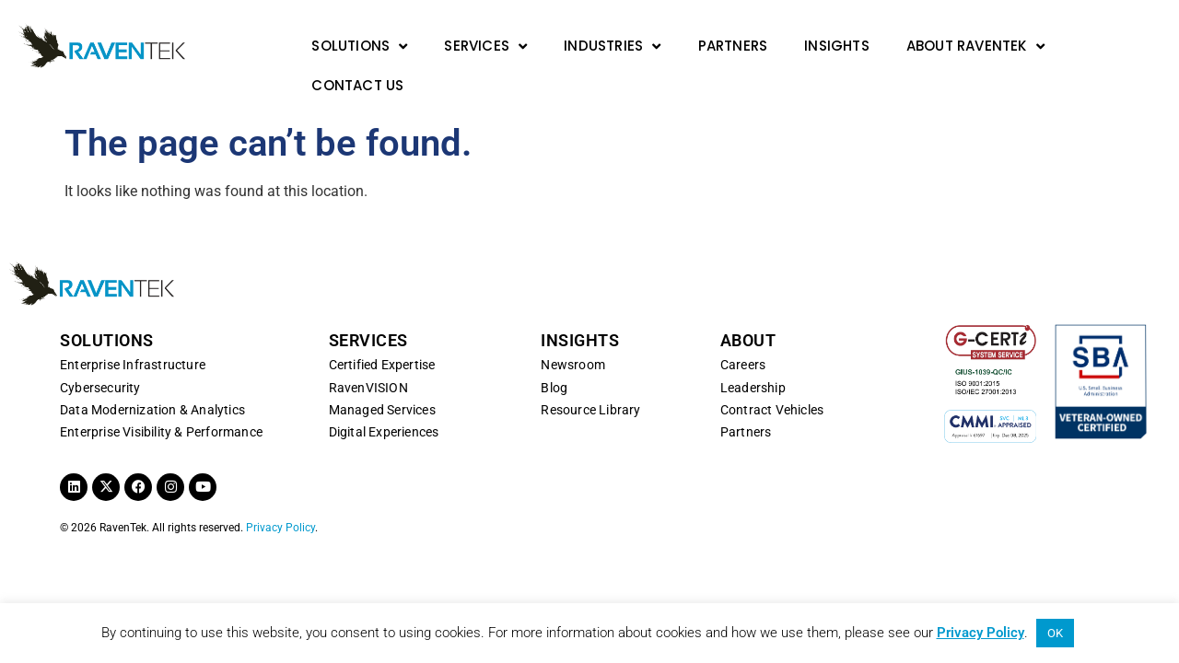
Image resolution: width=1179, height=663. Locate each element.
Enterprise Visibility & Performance (161, 405)
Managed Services (382, 382)
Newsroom (573, 338)
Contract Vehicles (771, 382)
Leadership (753, 360)
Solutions (359, 46)
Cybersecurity (100, 360)
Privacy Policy (280, 500)
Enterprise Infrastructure (132, 338)
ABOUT (748, 313)
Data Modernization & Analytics (152, 382)
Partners (733, 45)
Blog (554, 360)
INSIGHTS (580, 313)
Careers (742, 338)
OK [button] (1055, 633)
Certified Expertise (382, 338)
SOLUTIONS (107, 313)
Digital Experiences (384, 405)
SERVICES (368, 313)
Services (485, 46)
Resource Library (590, 382)
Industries (612, 46)
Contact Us (357, 85)
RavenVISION (368, 360)
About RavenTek (975, 46)
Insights (837, 45)
